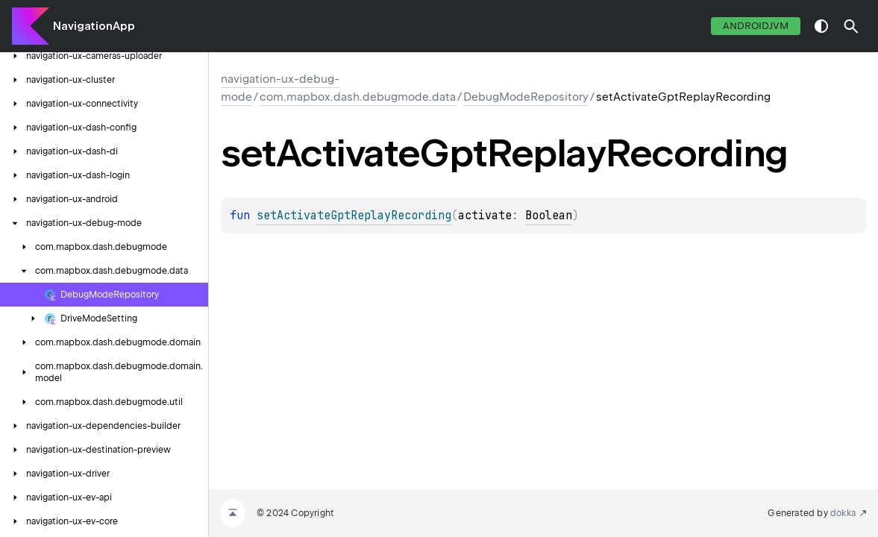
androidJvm (755, 25)
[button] (851, 26)
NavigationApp (94, 26)
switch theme (821, 26)
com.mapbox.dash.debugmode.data (358, 97)
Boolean (548, 215)
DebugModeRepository (526, 97)
